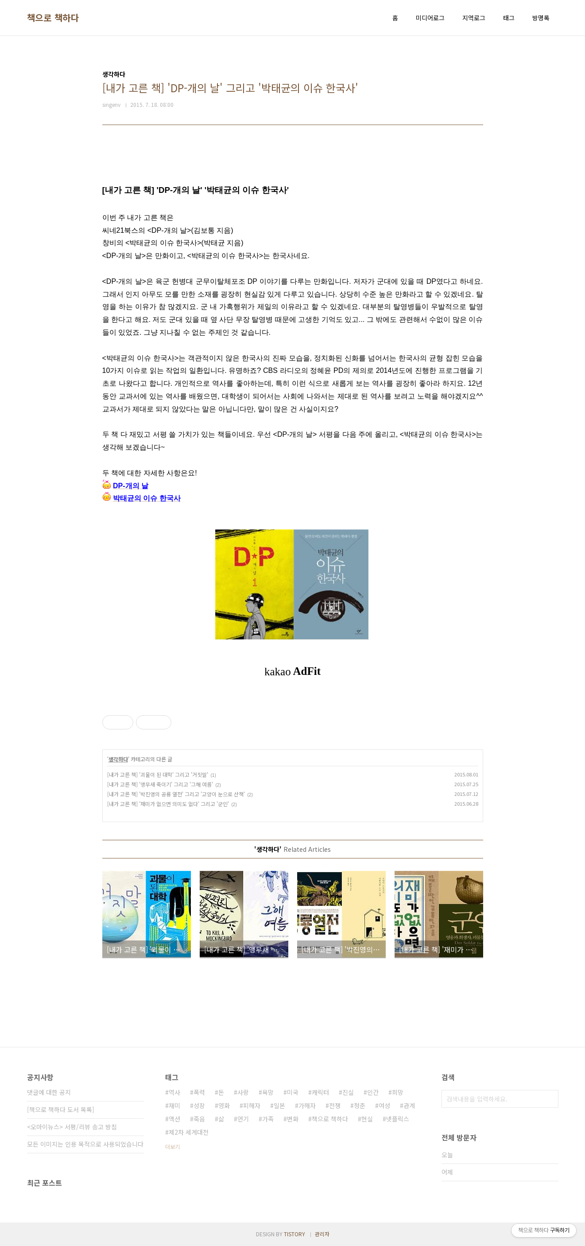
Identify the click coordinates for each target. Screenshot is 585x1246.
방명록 (541, 17)
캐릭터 (320, 1092)
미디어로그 (430, 17)
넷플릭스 (397, 1118)
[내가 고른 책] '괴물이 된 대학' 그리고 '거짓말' (157, 774)
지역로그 (473, 17)
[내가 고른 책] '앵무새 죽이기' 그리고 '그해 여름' (160, 784)
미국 (292, 1092)
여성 (384, 1105)
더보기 (172, 1146)
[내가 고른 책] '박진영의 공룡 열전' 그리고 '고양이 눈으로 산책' (176, 794)
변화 (292, 1118)
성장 (199, 1105)
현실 (367, 1118)
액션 (174, 1118)
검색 (549, 1098)
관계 (409, 1105)
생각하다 (118, 759)
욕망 (268, 1092)
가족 (268, 1118)
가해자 (307, 1105)
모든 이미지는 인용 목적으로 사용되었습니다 (85, 1144)
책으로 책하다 (53, 18)
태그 (509, 17)
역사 (174, 1092)
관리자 (322, 1234)
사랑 (243, 1092)
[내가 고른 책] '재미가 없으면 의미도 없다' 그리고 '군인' (168, 803)
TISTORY (294, 1234)
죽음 (199, 1118)
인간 (373, 1092)
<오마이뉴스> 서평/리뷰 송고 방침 (72, 1126)
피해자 (251, 1105)
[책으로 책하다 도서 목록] (60, 1109)
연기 (243, 1118)
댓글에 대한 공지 (49, 1092)
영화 (224, 1105)
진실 (348, 1092)
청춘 (359, 1105)
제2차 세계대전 (189, 1132)
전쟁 (335, 1105)
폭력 (199, 1092)
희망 (397, 1092)
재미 (174, 1105)
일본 (279, 1105)
